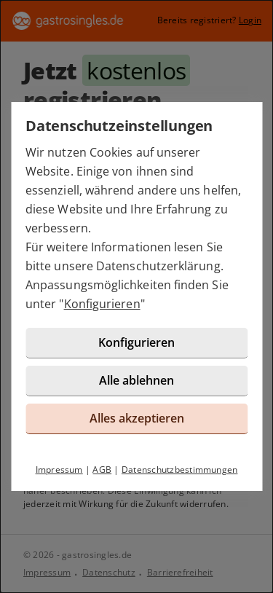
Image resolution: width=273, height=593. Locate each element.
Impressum (59, 469)
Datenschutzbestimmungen (180, 469)
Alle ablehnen (136, 380)
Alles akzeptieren (137, 418)
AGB (101, 469)
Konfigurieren (102, 304)
